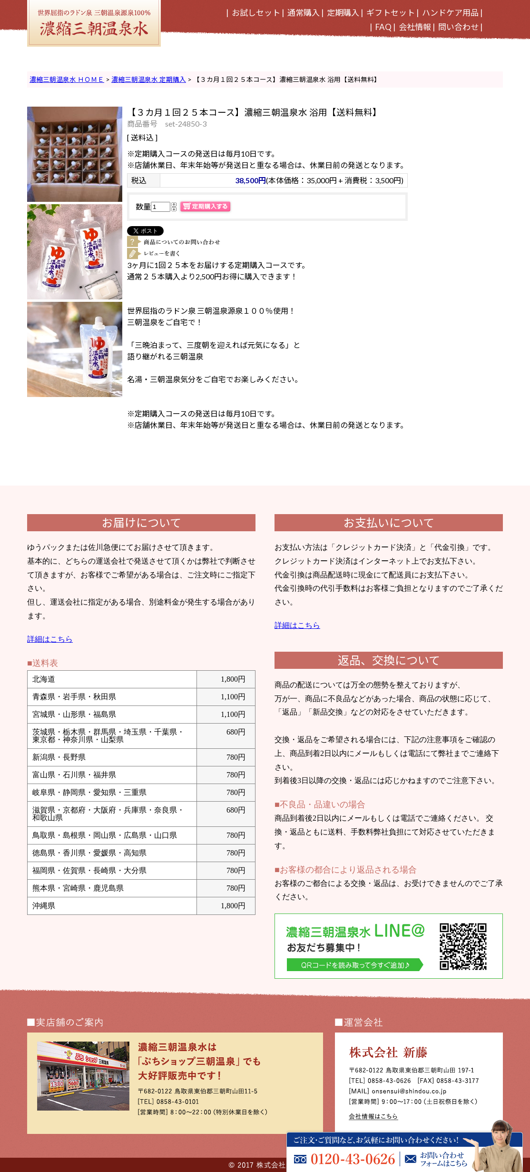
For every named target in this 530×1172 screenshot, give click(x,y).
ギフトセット (390, 13)
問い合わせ (458, 27)
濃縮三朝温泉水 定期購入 (148, 79)
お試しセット (256, 13)
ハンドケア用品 (450, 13)
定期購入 (343, 13)
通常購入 (303, 13)
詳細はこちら (50, 639)
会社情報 (415, 27)
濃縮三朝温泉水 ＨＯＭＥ (66, 79)
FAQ (383, 27)
